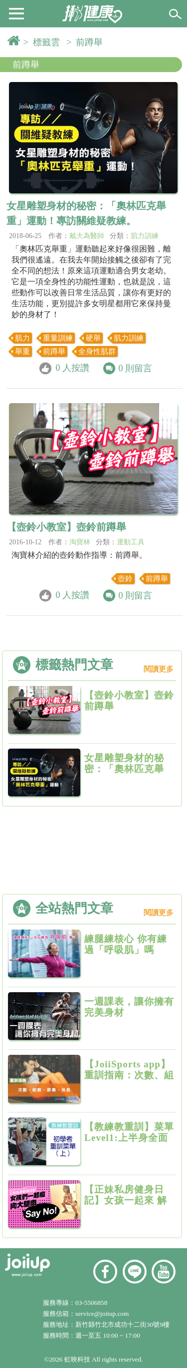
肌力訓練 (145, 236)
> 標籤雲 (43, 42)
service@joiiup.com (103, 1313)
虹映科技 (77, 1359)
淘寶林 (79, 542)
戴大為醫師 (86, 236)
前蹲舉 (25, 65)
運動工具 (131, 542)
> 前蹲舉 (86, 42)
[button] (16, 12)
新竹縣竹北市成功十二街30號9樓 (122, 1324)
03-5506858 (91, 1302)
